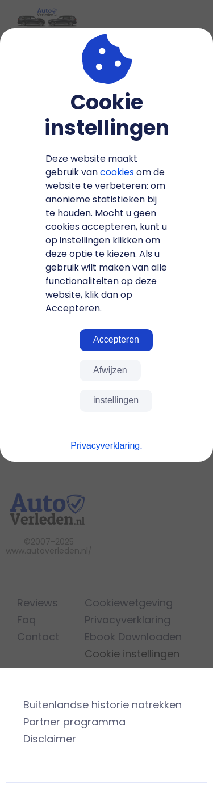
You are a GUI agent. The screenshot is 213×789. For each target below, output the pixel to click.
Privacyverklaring (105, 445)
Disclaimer (49, 739)
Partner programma (74, 722)
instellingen (116, 400)
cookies (117, 172)
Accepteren (116, 339)
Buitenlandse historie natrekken (102, 705)
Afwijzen (110, 370)
